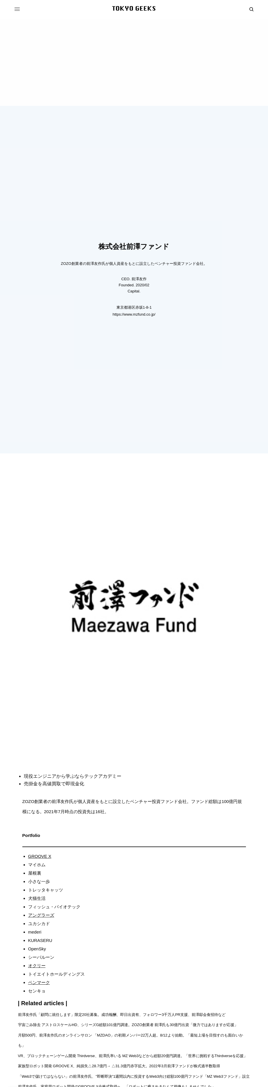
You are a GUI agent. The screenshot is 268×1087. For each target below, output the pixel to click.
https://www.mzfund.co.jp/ (134, 314)
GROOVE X (39, 856)
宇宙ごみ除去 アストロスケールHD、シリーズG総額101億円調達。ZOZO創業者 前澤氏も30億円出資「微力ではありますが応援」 (128, 1025)
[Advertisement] (134, 62)
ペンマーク (39, 982)
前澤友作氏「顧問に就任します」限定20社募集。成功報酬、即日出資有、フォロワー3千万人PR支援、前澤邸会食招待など (122, 1014)
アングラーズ (41, 915)
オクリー (37, 965)
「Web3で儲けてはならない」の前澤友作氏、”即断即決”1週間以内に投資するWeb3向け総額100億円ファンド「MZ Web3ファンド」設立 (134, 1076)
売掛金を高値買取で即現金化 (54, 783)
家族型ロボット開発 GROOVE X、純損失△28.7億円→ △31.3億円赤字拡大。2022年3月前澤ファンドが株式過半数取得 (119, 1066)
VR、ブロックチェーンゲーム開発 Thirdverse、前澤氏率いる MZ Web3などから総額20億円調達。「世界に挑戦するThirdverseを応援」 (133, 1056)
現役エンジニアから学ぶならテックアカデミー (72, 776)
